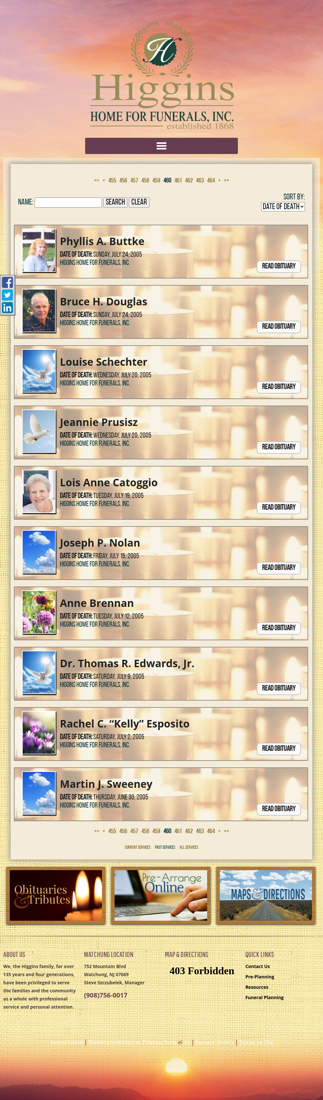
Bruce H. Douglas (103, 301)
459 (156, 181)
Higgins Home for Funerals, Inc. (95, 263)
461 (178, 181)
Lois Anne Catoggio (109, 482)
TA (187, 1042)
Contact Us (257, 966)
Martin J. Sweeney (106, 784)
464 (211, 181)
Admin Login (66, 1042)
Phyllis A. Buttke (102, 241)
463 (200, 181)
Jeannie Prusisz (99, 422)
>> (226, 181)
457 (134, 181)
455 (112, 181)
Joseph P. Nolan (100, 543)
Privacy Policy (214, 1042)
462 (189, 181)
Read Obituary (278, 266)
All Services (189, 847)
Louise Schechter (104, 362)
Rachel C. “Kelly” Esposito (125, 723)
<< (96, 181)
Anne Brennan (97, 603)
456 (123, 181)
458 (145, 181)
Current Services (137, 847)
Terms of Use (256, 1042)
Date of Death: (76, 255)
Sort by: (294, 197)
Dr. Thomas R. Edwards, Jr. (127, 663)
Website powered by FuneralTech (132, 1042)
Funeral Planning (264, 997)
